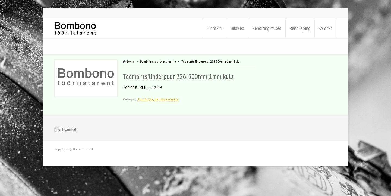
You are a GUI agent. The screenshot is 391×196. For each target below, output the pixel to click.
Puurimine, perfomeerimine (158, 99)
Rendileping (300, 28)
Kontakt (325, 28)
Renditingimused (267, 28)
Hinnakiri (214, 28)
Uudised (237, 28)
